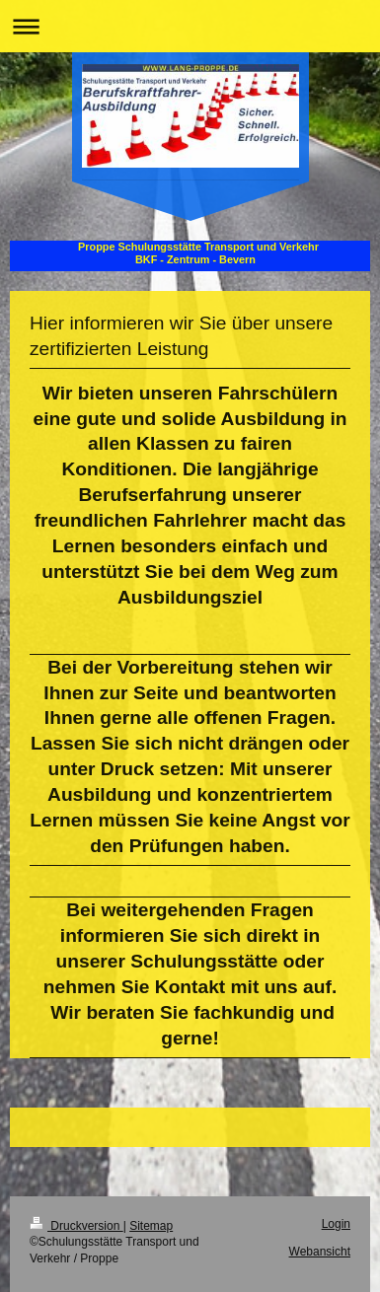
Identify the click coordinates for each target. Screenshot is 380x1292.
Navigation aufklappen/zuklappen (190, 26)
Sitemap (151, 1226)
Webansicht (319, 1251)
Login (336, 1224)
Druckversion (76, 1226)
